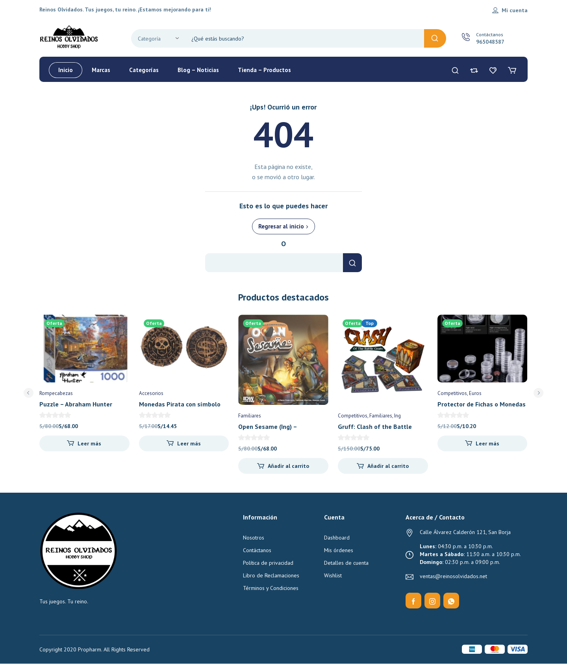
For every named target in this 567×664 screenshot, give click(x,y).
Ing (397, 415)
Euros (475, 393)
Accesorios (151, 393)
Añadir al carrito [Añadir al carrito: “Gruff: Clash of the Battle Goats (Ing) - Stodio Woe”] (388, 465)
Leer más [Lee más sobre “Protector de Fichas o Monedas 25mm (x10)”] (487, 443)
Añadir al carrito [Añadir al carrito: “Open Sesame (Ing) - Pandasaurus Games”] (288, 465)
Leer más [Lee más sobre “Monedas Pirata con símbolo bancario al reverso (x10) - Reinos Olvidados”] (189, 443)
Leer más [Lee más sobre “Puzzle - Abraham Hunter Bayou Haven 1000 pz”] (89, 443)
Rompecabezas (56, 393)
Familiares (249, 415)
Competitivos (352, 415)
